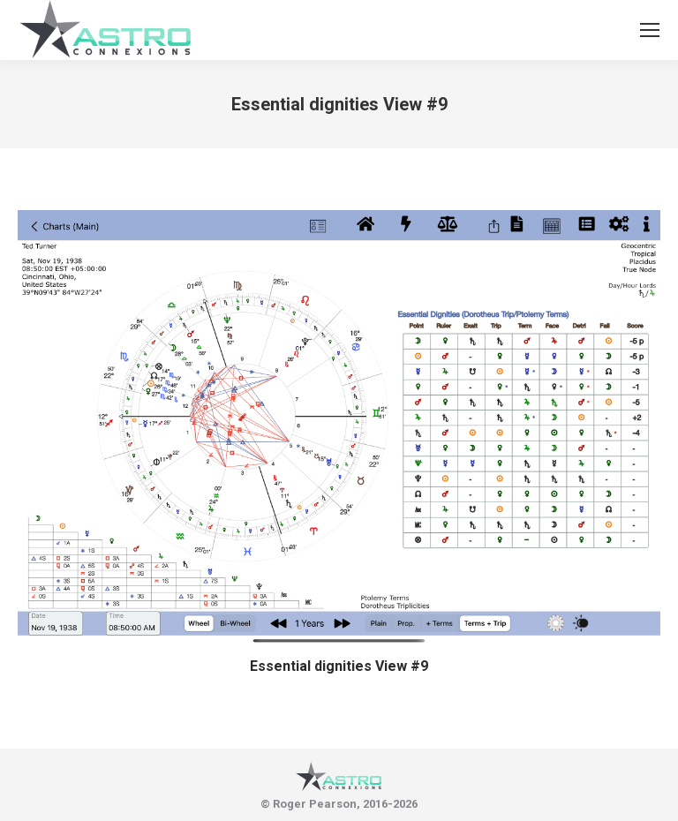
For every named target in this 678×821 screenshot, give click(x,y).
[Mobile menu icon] (649, 30)
